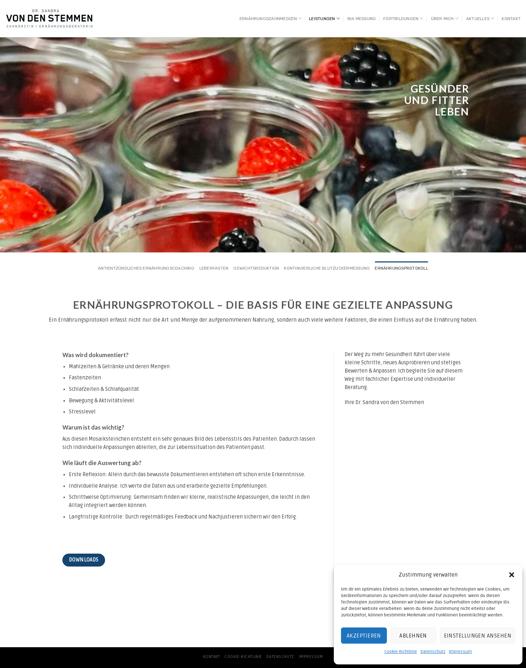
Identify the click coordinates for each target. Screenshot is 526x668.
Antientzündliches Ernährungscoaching (146, 268)
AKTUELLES (480, 18)
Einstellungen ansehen (477, 636)
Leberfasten (214, 268)
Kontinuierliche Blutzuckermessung (327, 268)
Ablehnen (413, 636)
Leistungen (324, 18)
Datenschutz (433, 651)
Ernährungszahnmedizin (271, 18)
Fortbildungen (403, 18)
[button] (511, 574)
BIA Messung (361, 18)
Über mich (445, 18)
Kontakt (511, 18)
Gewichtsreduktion (256, 268)
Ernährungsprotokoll (401, 268)
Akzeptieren (364, 636)
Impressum (460, 651)
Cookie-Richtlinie (400, 651)
